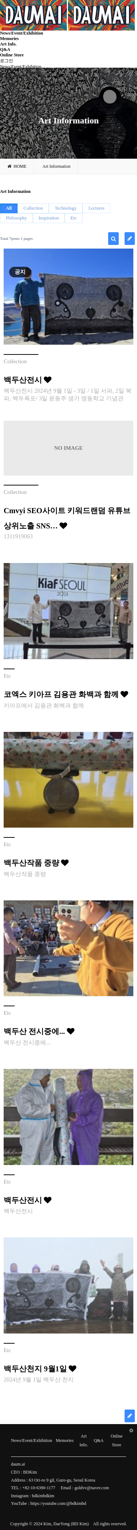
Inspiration (49, 218)
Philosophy (16, 218)
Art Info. (8, 44)
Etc (74, 218)
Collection (33, 208)
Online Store (12, 55)
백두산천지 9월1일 (40, 1368)
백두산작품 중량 (36, 863)
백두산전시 (28, 380)
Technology (66, 208)
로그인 (6, 60)
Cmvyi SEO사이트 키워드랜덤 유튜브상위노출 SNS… (67, 518)
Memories (9, 38)
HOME (16, 166)
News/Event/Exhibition (21, 33)
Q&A (5, 49)
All (9, 208)
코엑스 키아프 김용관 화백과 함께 (66, 694)
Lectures (96, 208)
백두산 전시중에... (39, 1031)
